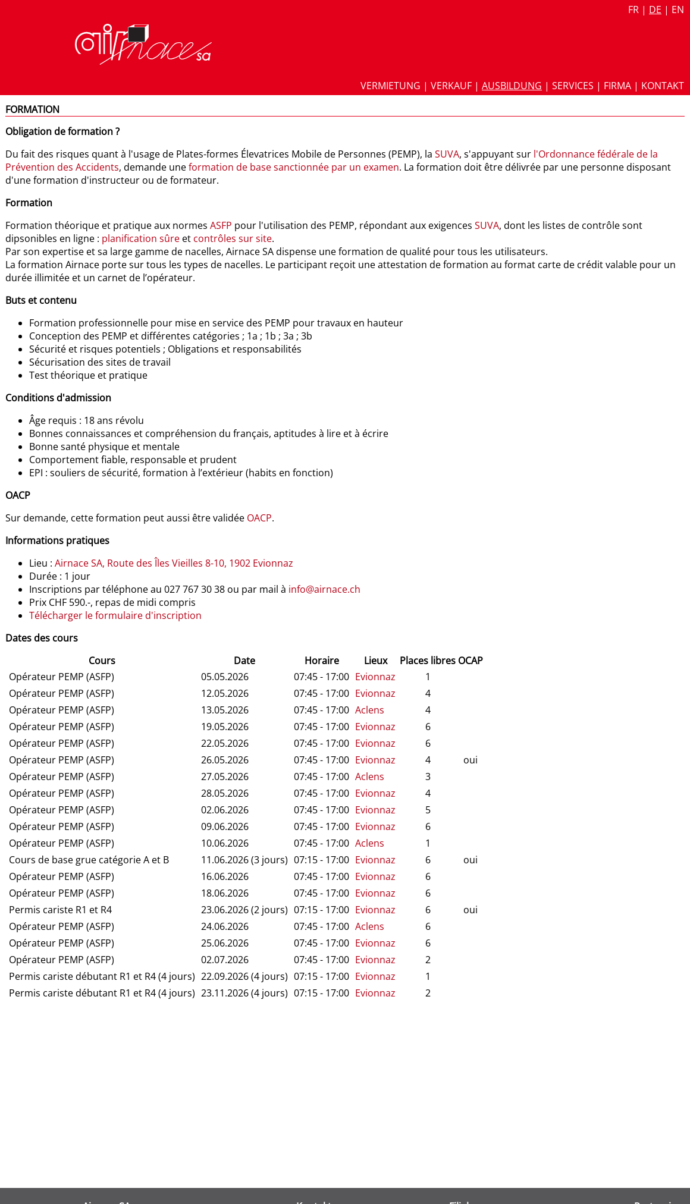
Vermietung (390, 85)
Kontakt (662, 85)
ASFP (221, 225)
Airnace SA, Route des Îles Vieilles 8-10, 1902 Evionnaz (174, 563)
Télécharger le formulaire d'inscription (115, 615)
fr (633, 9)
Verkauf (451, 85)
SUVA (447, 154)
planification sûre (141, 238)
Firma (617, 85)
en (678, 9)
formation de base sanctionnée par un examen (294, 167)
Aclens (369, 709)
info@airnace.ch (324, 589)
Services (573, 85)
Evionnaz (375, 676)
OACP (259, 517)
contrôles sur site (232, 238)
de (655, 9)
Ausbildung (512, 85)
